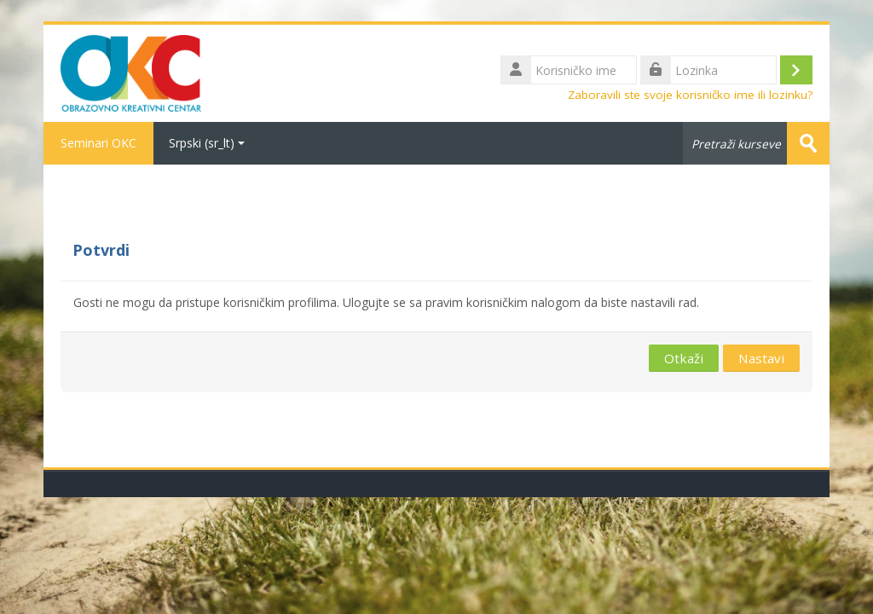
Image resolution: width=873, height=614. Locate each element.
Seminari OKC (98, 143)
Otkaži (683, 358)
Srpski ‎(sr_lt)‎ (207, 143)
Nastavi (761, 358)
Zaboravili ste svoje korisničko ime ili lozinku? (690, 94)
